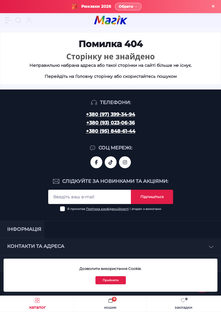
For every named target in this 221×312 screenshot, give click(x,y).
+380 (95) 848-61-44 (110, 131)
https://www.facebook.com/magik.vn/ (96, 162)
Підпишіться (152, 196)
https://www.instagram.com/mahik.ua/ (125, 162)
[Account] (29, 20)
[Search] (18, 20)
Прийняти (111, 280)
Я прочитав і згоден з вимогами (114, 209)
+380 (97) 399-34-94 (110, 114)
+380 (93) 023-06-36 (110, 123)
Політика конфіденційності (107, 209)
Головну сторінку (94, 76)
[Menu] (8, 20)
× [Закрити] (213, 6)
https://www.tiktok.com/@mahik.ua (111, 162)
